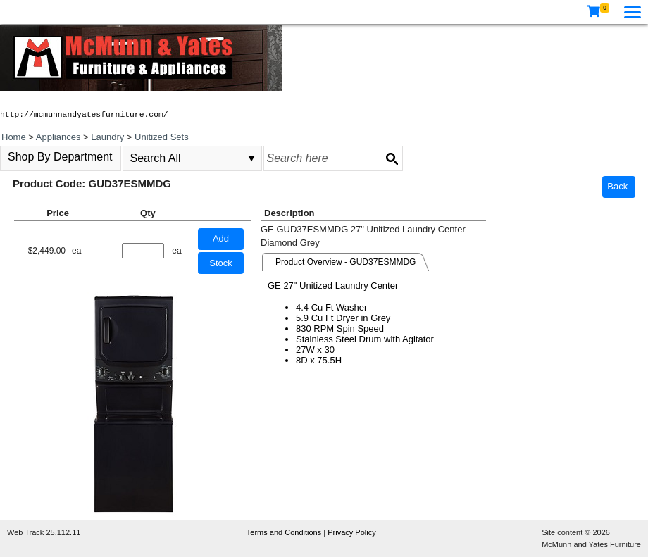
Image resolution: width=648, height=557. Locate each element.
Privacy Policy (351, 532)
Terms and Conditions (285, 532)
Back (617, 186)
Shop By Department (60, 157)
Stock (220, 263)
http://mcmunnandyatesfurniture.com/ (84, 115)
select (251, 158)
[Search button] (391, 158)
